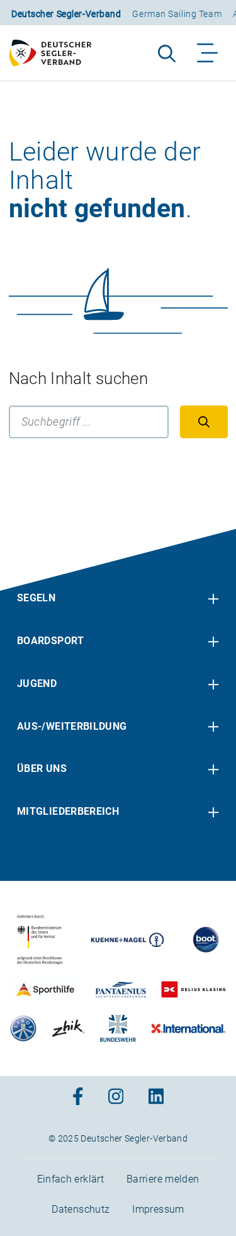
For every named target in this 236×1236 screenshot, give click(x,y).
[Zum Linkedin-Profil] (156, 1097)
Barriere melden (162, 1179)
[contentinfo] (118, 882)
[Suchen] (204, 421)
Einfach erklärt (70, 1179)
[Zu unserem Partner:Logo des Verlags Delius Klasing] (193, 989)
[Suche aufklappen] (166, 53)
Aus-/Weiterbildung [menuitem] (71, 726)
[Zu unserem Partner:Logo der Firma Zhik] (68, 1028)
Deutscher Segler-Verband (66, 14)
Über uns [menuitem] (42, 768)
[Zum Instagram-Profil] (116, 1097)
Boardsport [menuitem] (50, 641)
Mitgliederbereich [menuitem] (68, 811)
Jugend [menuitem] (37, 683)
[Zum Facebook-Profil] (78, 1097)
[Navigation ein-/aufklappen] (208, 53)
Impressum (158, 1209)
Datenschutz (81, 1209)
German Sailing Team (177, 14)
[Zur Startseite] (56, 52)
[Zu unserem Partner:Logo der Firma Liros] (24, 1028)
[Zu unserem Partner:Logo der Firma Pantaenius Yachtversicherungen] (121, 989)
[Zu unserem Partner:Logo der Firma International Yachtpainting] (188, 1028)
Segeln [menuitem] (36, 598)
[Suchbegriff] (89, 421)
